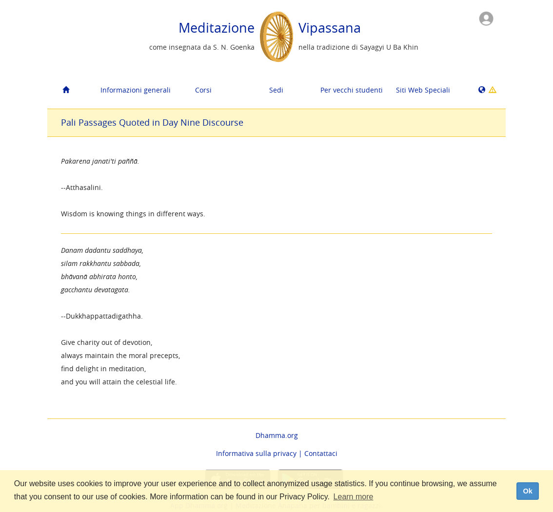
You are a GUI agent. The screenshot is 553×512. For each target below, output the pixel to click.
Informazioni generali (133, 90)
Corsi (203, 90)
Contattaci (320, 453)
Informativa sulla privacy (256, 453)
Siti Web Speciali (423, 90)
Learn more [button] (354, 497)
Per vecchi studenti (351, 90)
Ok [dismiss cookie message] (527, 491)
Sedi (276, 90)
